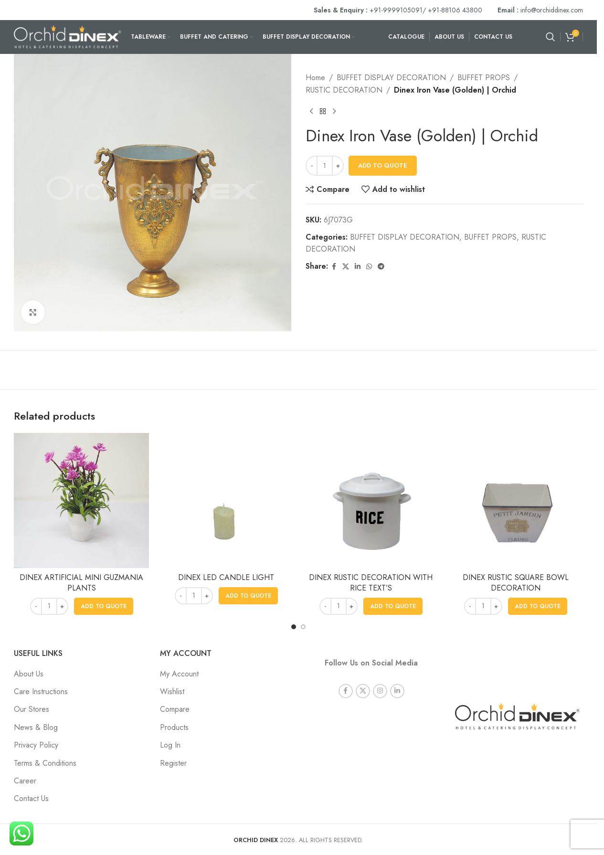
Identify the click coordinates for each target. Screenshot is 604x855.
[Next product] (334, 111)
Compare (175, 709)
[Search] (550, 36)
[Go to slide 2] (303, 626)
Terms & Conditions (45, 763)
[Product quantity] (325, 166)
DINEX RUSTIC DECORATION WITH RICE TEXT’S (371, 582)
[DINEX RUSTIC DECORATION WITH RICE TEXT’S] (370, 500)
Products (174, 727)
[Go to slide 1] (293, 626)
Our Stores (31, 709)
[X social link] (345, 266)
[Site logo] (67, 36)
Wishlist (172, 691)
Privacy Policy (36, 744)
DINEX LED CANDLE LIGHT (226, 577)
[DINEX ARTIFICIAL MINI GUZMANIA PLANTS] (81, 500)
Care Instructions (41, 691)
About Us (28, 673)
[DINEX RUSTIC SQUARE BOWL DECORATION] (515, 500)
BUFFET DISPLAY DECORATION (391, 77)
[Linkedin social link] (357, 266)
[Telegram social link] (381, 266)
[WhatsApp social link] (369, 266)
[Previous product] (311, 111)
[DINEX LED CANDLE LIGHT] (226, 500)
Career (25, 780)
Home (315, 77)
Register (173, 763)
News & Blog (36, 727)
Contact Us (31, 798)
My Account (179, 673)
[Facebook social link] (333, 266)
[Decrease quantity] (312, 166)
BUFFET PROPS (483, 77)
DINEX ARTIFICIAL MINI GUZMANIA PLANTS (81, 582)
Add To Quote (382, 165)
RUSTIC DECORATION (344, 89)
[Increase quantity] (338, 166)
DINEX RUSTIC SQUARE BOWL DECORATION (516, 582)
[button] (103, 606)
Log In (170, 744)
